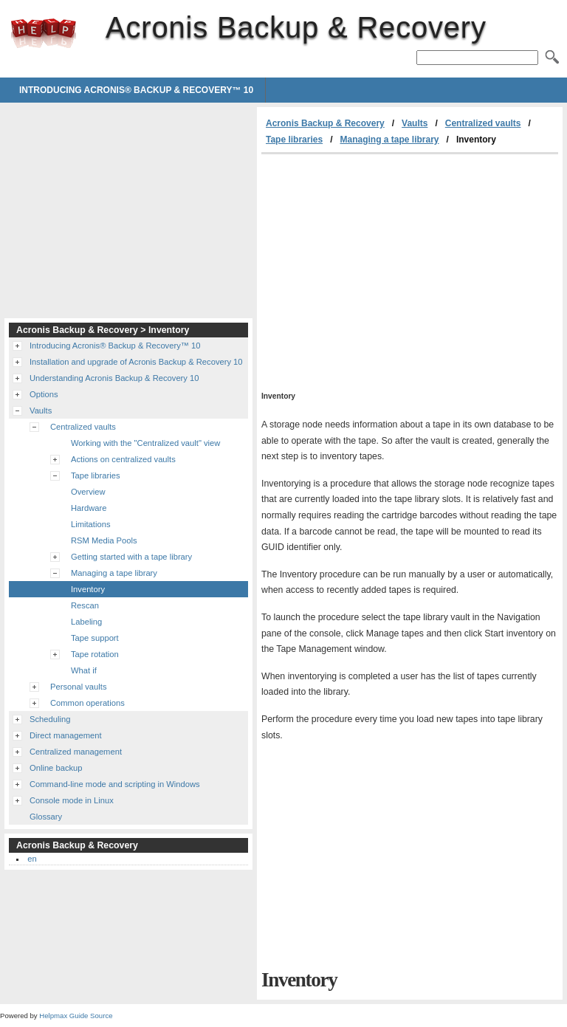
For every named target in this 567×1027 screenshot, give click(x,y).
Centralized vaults (483, 123)
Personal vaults (78, 686)
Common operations (87, 702)
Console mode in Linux (72, 800)
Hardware (89, 508)
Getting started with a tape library (131, 556)
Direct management (66, 735)
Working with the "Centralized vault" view (145, 443)
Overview (88, 491)
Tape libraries (294, 139)
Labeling (86, 621)
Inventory (88, 589)
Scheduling (50, 719)
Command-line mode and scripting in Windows (115, 784)
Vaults (414, 123)
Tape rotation (95, 654)
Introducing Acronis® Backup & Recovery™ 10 (136, 90)
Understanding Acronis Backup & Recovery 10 (114, 378)
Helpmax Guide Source (75, 1015)
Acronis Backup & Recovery (43, 33)
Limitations (90, 524)
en (31, 858)
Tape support (95, 637)
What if (84, 670)
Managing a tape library (389, 139)
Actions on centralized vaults (123, 459)
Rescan (85, 605)
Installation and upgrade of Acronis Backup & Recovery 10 (136, 361)
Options (44, 394)
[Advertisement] (385, 265)
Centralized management (76, 751)
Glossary (46, 816)
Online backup (56, 767)
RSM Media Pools (104, 540)
